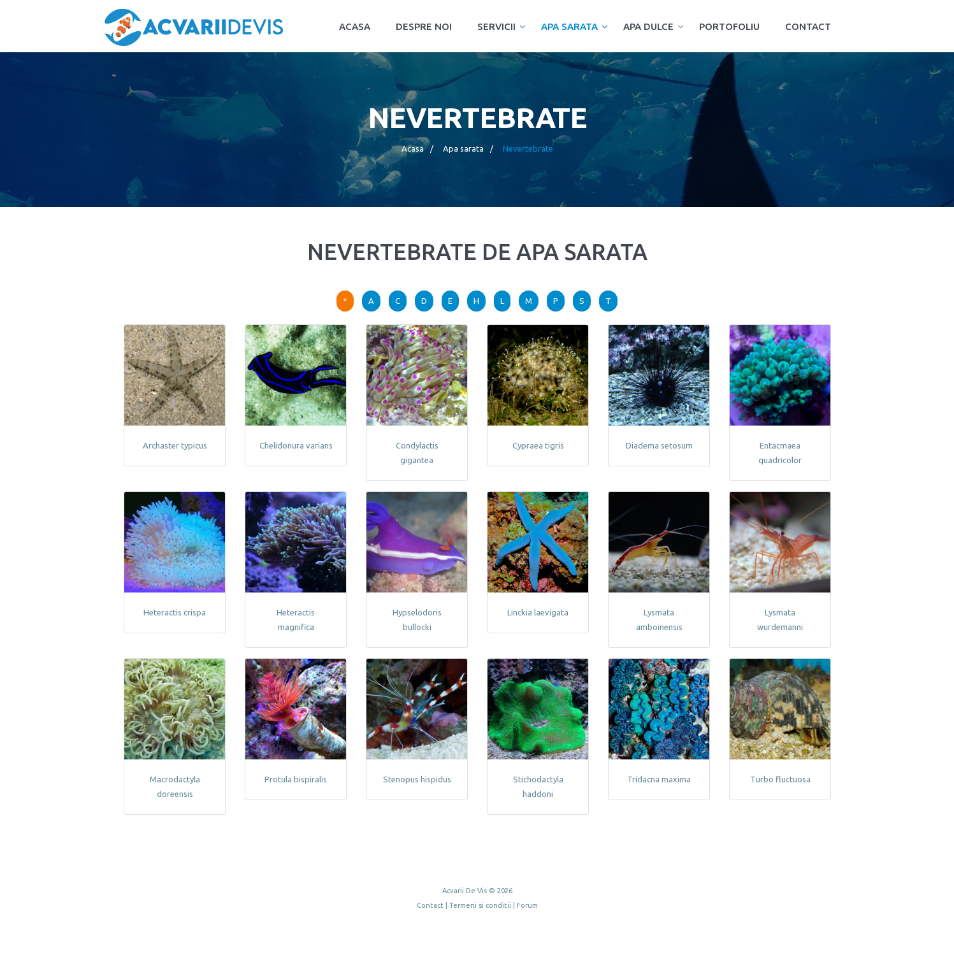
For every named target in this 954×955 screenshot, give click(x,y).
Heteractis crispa (174, 612)
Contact (808, 26)
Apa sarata (569, 26)
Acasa (354, 26)
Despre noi (424, 26)
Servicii (496, 26)
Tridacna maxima (659, 779)
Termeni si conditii (480, 905)
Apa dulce (648, 26)
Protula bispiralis (295, 779)
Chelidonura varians (295, 445)
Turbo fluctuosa (779, 779)
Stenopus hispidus (416, 779)
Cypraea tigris (537, 445)
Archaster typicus (174, 445)
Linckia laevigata (537, 612)
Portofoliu (729, 26)
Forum (527, 905)
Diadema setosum (658, 445)
